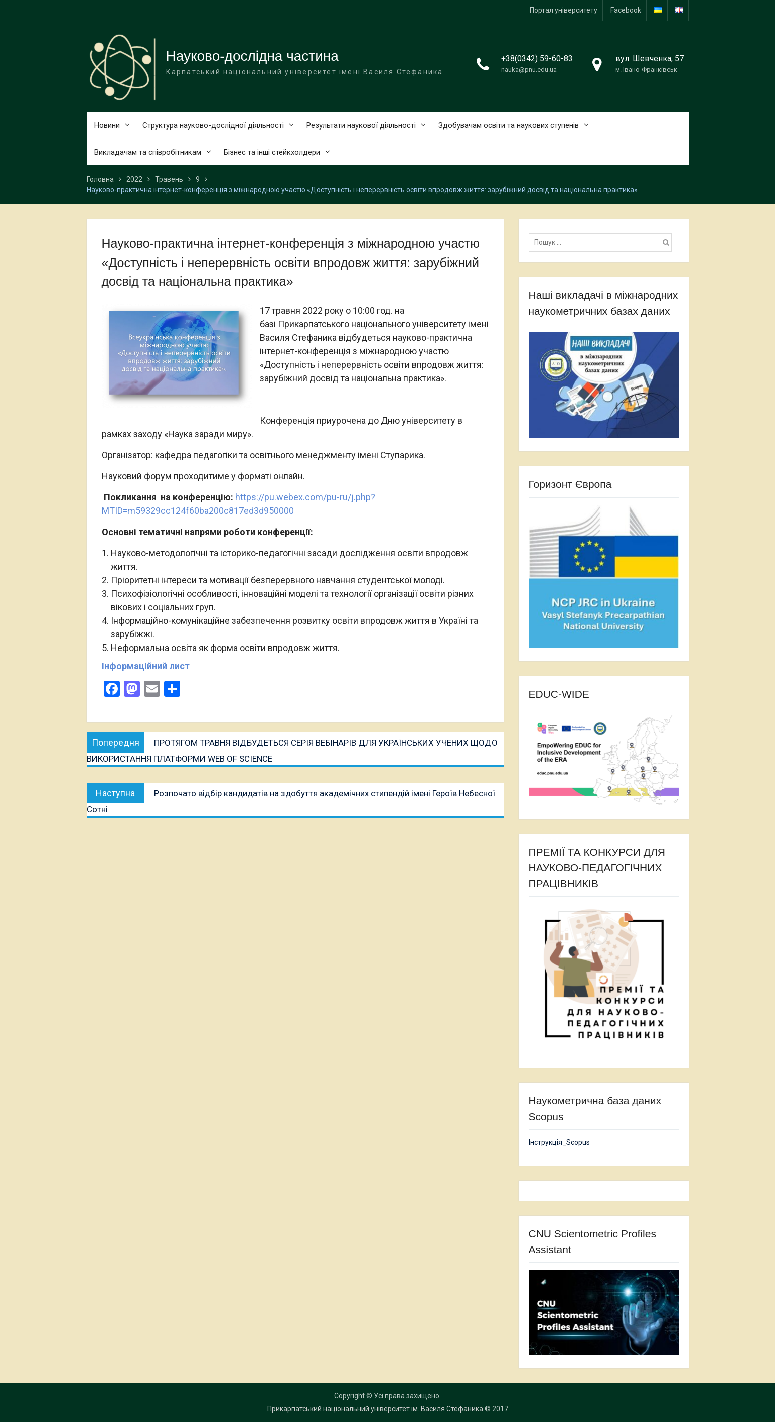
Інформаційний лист (146, 666)
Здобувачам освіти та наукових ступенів (508, 125)
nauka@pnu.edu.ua (529, 69)
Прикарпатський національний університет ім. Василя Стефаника (375, 1409)
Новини (107, 125)
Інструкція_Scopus (559, 1142)
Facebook (625, 10)
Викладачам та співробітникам (147, 152)
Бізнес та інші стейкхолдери (272, 152)
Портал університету (563, 10)
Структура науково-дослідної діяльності (213, 125)
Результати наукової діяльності (361, 125)
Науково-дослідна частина (252, 56)
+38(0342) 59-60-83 (537, 58)
